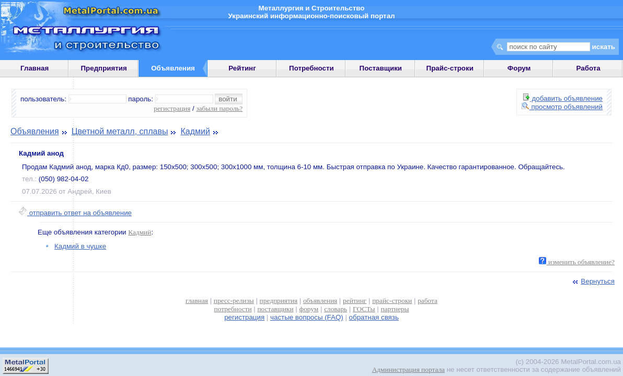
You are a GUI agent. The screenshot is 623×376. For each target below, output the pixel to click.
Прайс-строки (450, 68)
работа (427, 300)
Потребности (311, 68)
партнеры (394, 309)
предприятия (278, 300)
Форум (519, 68)
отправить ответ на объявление (75, 213)
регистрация (172, 108)
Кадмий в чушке (80, 246)
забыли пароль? (219, 108)
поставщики (275, 309)
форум (309, 309)
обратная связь (374, 317)
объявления (320, 300)
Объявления (34, 131)
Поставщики (381, 68)
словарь (335, 309)
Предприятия (104, 68)
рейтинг (354, 300)
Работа (588, 68)
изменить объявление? (577, 262)
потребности (233, 309)
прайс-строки (392, 300)
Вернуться (593, 281)
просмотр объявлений (562, 107)
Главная (34, 68)
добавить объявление (563, 98)
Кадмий (195, 131)
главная (197, 300)
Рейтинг (242, 68)
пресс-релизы (234, 300)
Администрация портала (408, 369)
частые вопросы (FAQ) (306, 317)
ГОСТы (364, 309)
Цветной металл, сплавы (120, 131)
